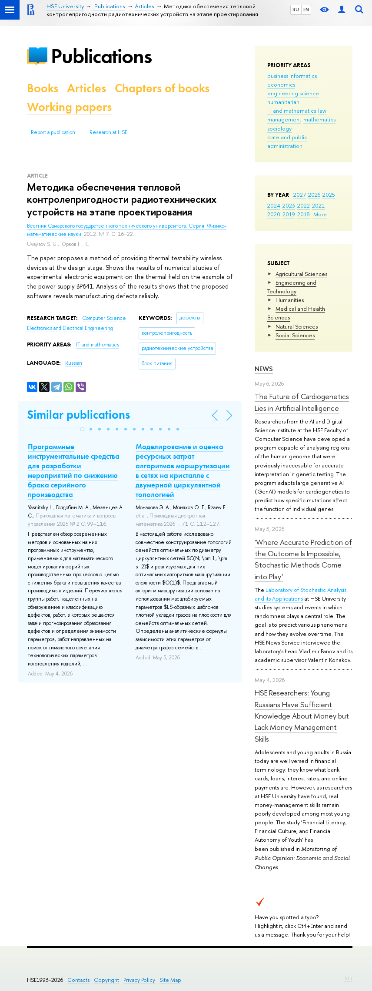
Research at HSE (108, 132)
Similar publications (78, 414)
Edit (348, 978)
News (264, 368)
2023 (288, 205)
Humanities (290, 300)
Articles (86, 88)
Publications (101, 56)
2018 (303, 214)
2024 (273, 205)
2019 (288, 214)
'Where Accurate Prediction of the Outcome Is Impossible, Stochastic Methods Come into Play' (303, 559)
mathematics (319, 119)
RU (295, 10)
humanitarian (283, 102)
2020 (273, 214)
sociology (279, 128)
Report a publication (53, 132)
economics (281, 84)
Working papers (69, 106)
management (284, 119)
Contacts (78, 980)
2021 (318, 205)
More (320, 214)
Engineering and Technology (291, 287)
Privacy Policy (139, 980)
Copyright (106, 980)
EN (306, 10)
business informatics (292, 76)
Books (42, 88)
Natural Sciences (297, 326)
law (322, 110)
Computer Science (104, 318)
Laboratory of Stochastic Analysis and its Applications (300, 594)
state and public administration (287, 141)
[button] (82, 429)
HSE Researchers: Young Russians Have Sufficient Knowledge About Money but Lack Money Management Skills (302, 715)
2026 (314, 194)
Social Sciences (295, 335)
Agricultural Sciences (301, 274)
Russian (73, 362)
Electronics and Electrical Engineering (70, 328)
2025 (328, 194)
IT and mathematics (291, 110)
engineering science (293, 93)
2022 (303, 205)
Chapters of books (162, 88)
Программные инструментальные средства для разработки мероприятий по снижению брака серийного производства (74, 470)
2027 (299, 194)
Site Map (170, 980)
